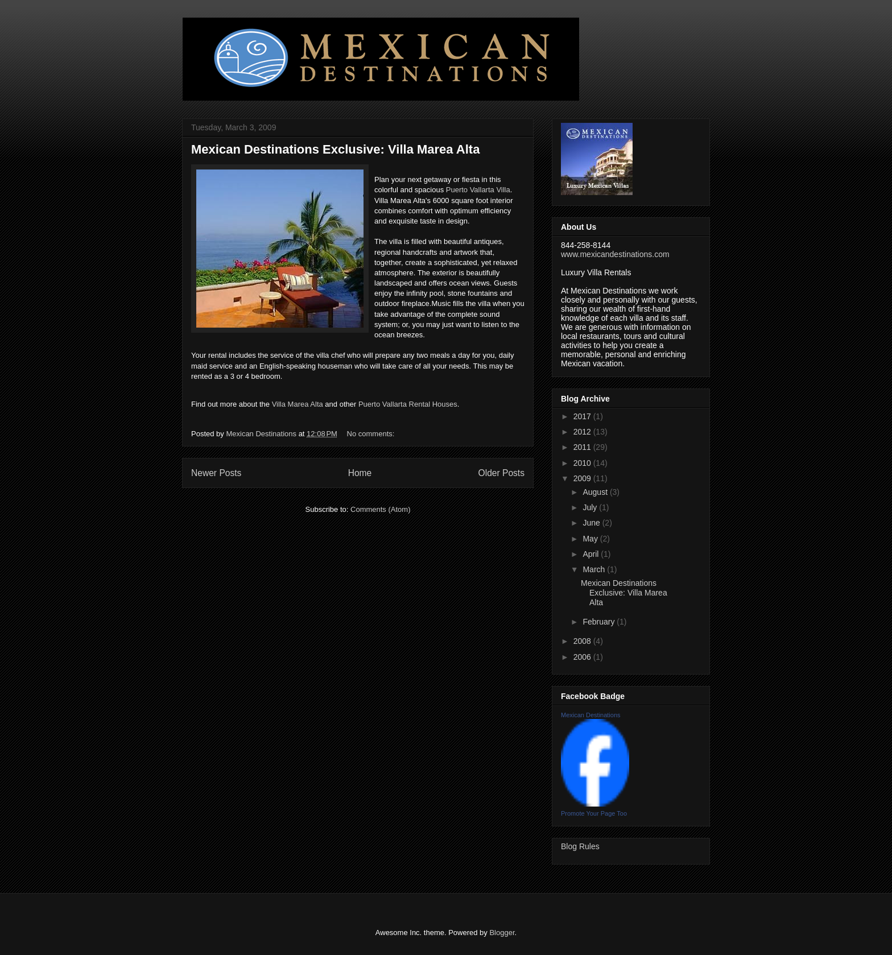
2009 (583, 478)
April (592, 554)
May (591, 538)
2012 (583, 431)
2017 (583, 416)
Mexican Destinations (591, 715)
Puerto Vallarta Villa (478, 189)
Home (360, 473)
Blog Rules (580, 846)
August (596, 492)
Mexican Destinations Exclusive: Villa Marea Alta (335, 149)
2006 (583, 657)
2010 (583, 463)
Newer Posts (216, 473)
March (595, 569)
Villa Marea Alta (297, 404)
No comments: (372, 433)
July (591, 507)
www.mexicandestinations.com (615, 254)
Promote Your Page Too (594, 813)
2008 (583, 641)
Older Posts (501, 473)
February (600, 621)
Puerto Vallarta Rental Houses (407, 404)
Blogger (501, 932)
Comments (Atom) (380, 509)
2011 (583, 447)
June (592, 522)
